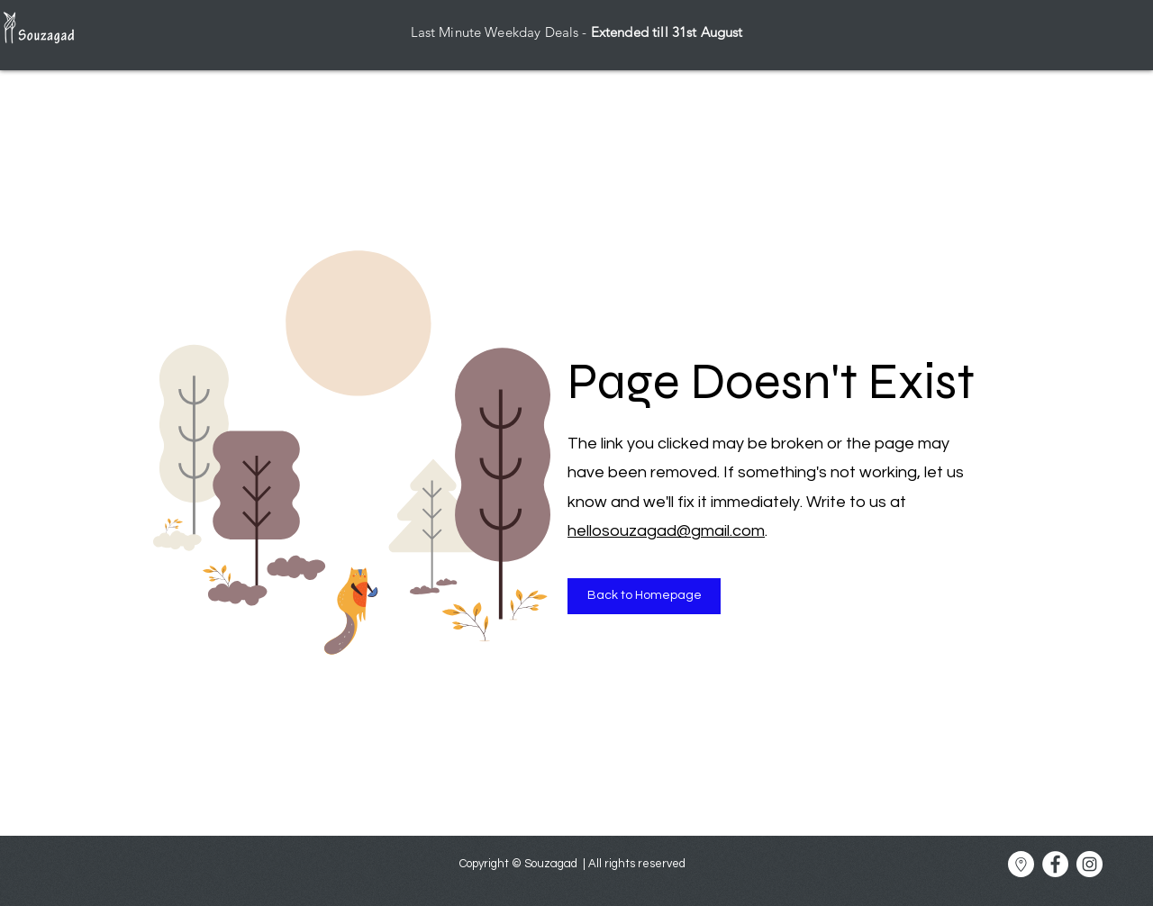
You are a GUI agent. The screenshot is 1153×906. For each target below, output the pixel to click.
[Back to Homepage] (644, 596)
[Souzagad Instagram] (1089, 864)
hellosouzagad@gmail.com (666, 530)
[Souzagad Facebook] (1055, 864)
